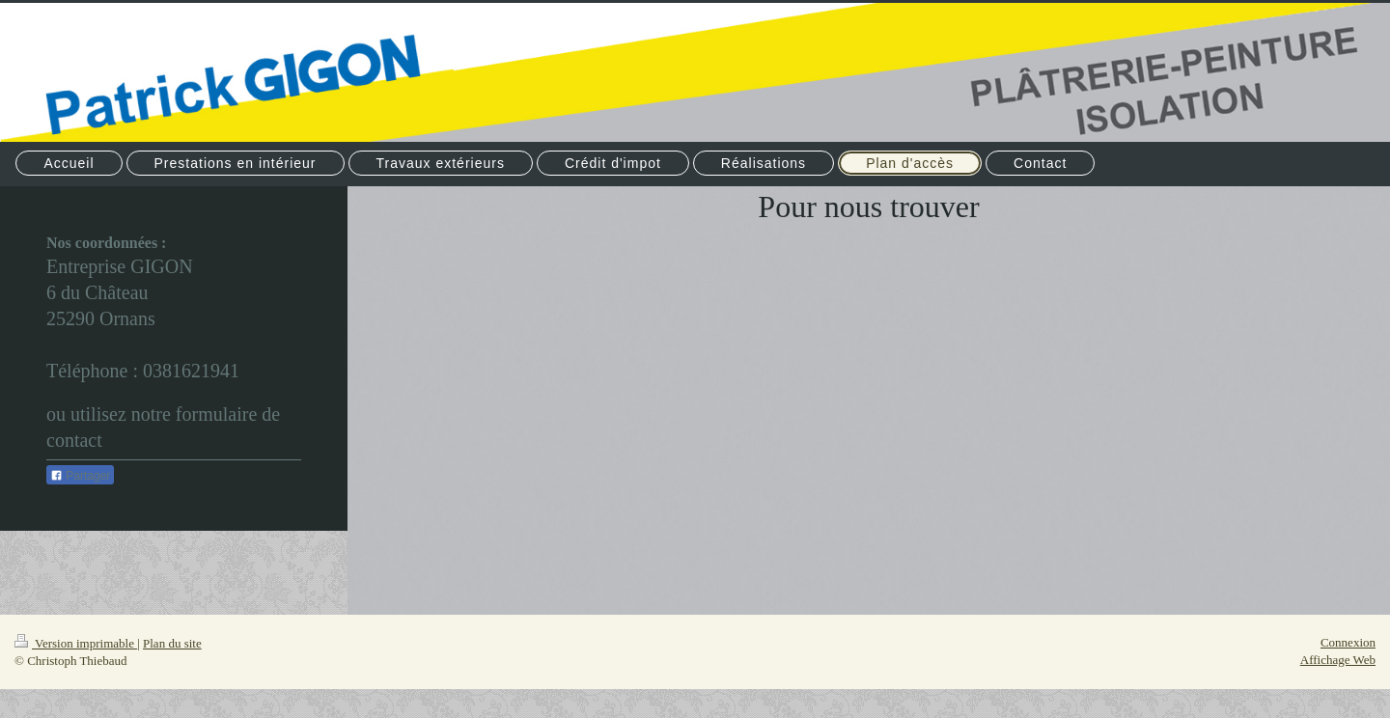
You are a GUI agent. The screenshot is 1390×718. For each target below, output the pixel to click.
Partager (80, 476)
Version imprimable (75, 643)
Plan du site (172, 643)
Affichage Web (1338, 659)
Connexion (1348, 642)
